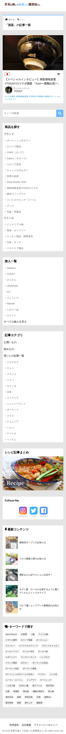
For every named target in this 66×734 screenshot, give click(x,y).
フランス (11, 374)
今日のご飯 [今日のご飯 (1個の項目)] (23, 686)
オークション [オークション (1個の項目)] (42, 640)
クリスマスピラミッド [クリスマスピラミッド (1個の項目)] (28, 646)
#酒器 (46, 96)
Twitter (33, 516)
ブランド (9, 134)
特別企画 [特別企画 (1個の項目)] (28, 697)
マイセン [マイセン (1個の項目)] (42, 674)
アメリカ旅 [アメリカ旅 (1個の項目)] (43, 634)
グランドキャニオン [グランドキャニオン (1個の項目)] (50, 646)
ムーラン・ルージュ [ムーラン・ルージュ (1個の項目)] (14, 680)
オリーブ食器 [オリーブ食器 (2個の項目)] (26, 640)
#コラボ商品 (10, 96)
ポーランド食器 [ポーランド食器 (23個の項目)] (29, 668)
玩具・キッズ (14, 242)
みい (9, 291)
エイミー (11, 315)
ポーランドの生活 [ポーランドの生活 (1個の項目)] (40, 663)
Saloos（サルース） (17, 158)
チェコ (10, 368)
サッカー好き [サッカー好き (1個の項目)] (28, 651)
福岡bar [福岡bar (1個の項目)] (47, 697)
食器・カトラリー (16, 230)
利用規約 (14, 725)
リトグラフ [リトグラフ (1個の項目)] (31, 680)
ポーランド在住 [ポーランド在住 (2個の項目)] (12, 668)
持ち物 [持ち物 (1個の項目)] (51, 691)
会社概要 (26, 725)
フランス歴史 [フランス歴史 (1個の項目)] (11, 663)
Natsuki (11, 303)
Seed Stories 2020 (16, 182)
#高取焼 (40, 96)
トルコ (10, 427)
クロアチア (13, 362)
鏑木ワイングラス (16, 193)
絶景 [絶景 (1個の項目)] (19, 703)
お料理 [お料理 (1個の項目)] (24, 634)
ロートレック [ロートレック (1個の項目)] (45, 680)
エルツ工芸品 (14, 164)
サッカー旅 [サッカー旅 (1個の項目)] (43, 651)
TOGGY (18, 91)
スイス (10, 415)
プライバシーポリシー (46, 725)
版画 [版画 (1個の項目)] (19, 697)
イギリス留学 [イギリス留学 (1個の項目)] (11, 640)
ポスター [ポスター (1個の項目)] (24, 663)
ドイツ (10, 380)
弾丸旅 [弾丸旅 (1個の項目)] (26, 691)
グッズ (10, 205)
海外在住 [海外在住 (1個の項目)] (9, 697)
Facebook (43, 516)
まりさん (11, 279)
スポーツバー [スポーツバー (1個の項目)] (11, 657)
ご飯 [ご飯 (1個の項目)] (33, 634)
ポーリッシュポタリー (19, 140)
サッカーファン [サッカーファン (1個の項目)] (12, 651)
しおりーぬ (13, 309)
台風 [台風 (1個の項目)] (7, 691)
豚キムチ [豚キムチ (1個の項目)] (28, 703)
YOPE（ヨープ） (16, 152)
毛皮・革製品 (14, 211)
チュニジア (13, 421)
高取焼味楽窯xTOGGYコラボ (22, 188)
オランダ (11, 386)
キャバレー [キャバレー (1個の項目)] (10, 646)
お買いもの (10, 342)
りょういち (13, 297)
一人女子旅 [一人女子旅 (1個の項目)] (10, 686)
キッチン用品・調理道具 (20, 236)
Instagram (23, 516)
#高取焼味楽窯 (22, 96)
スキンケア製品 (15, 248)
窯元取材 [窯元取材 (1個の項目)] (9, 703)
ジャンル (9, 218)
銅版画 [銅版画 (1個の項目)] (39, 703)
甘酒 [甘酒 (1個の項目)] (38, 697)
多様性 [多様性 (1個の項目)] (16, 691)
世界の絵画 (13, 176)
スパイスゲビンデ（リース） (22, 200)
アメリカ (11, 433)
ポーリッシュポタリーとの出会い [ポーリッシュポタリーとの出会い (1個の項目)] (20, 674)
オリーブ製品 (14, 146)
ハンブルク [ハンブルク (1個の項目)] (45, 657)
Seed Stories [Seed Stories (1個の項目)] (11, 634)
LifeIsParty (12, 285)
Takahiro (11, 268)
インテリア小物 (15, 224)
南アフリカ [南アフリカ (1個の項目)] (37, 686)
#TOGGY (33, 96)
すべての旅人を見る (15, 321)
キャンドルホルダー (17, 170)
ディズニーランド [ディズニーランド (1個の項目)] (28, 657)
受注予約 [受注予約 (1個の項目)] (50, 686)
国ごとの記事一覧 (14, 355)
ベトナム (11, 439)
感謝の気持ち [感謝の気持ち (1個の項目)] (38, 691)
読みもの (9, 349)
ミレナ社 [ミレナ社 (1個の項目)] (53, 674)
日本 (9, 392)
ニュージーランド (16, 403)
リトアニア (13, 398)
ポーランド (13, 409)
